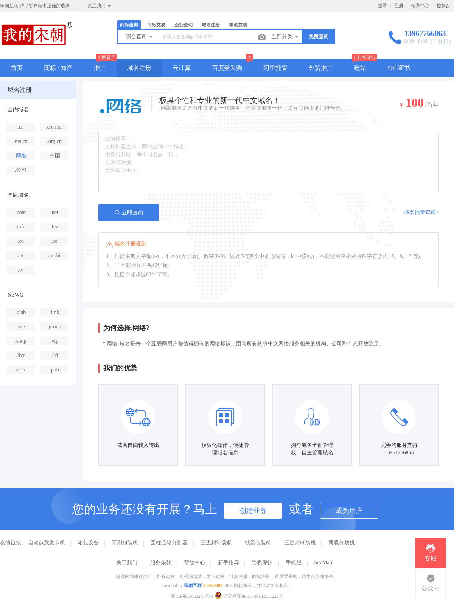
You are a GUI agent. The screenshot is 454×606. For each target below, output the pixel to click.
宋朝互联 (193, 585)
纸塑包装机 (258, 542)
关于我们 (126, 563)
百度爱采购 (227, 68)
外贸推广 (321, 68)
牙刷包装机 (125, 542)
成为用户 (349, 510)
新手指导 (228, 563)
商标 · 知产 (58, 68)
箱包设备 (88, 542)
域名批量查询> (421, 212)
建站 (360, 68)
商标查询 (129, 25)
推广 (100, 68)
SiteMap (323, 563)
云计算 (182, 68)
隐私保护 (262, 563)
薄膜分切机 (341, 542)
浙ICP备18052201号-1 (192, 596)
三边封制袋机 (216, 542)
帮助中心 (194, 563)
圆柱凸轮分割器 (169, 542)
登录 (382, 5)
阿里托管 (275, 68)
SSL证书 (398, 68)
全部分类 (285, 37)
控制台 (443, 5)
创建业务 (253, 510)
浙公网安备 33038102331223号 (249, 596)
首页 (17, 68)
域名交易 (238, 25)
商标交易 (156, 25)
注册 (398, 5)
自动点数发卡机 (46, 542)
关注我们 (99, 6)
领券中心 (420, 5)
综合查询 (140, 37)
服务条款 (160, 563)
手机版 (294, 563)
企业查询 (183, 25)
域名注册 (211, 25)
